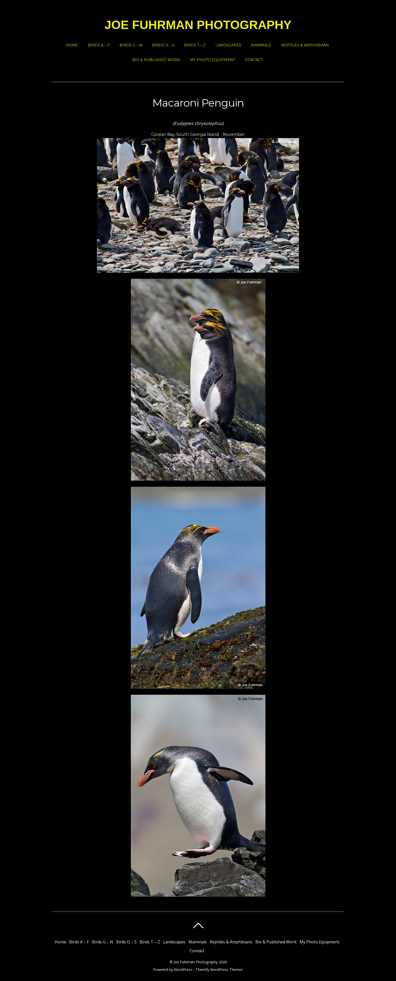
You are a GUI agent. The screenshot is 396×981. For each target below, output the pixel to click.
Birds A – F (99, 45)
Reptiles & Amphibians (305, 45)
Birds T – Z (195, 45)
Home (72, 45)
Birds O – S (163, 45)
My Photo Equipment (212, 60)
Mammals (261, 45)
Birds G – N (130, 45)
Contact (254, 60)
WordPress (183, 969)
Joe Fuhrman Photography (196, 962)
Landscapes (228, 45)
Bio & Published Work (156, 60)
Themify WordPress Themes (219, 969)
